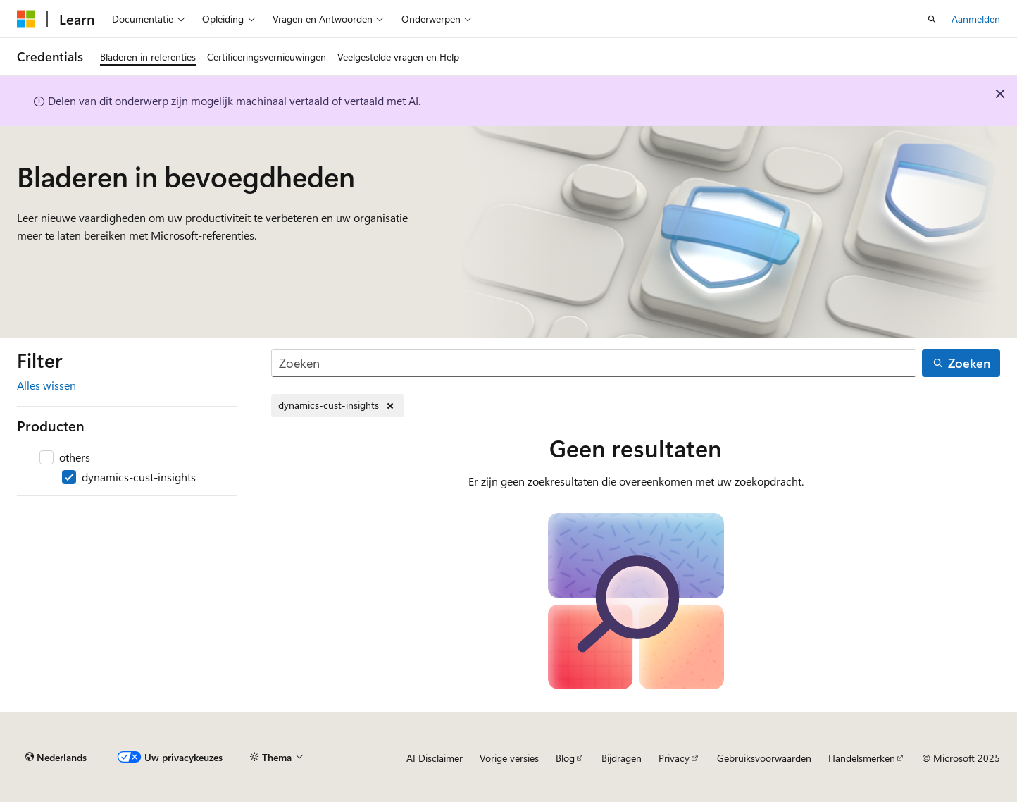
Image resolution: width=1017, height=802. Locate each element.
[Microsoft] (26, 19)
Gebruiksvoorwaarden (764, 758)
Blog (565, 758)
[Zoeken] (593, 363)
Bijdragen (621, 758)
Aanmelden (976, 18)
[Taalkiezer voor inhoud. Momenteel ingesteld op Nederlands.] (56, 757)
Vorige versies (509, 758)
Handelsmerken (861, 758)
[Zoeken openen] (932, 19)
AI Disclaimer (434, 758)
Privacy (674, 758)
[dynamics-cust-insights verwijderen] (337, 405)
